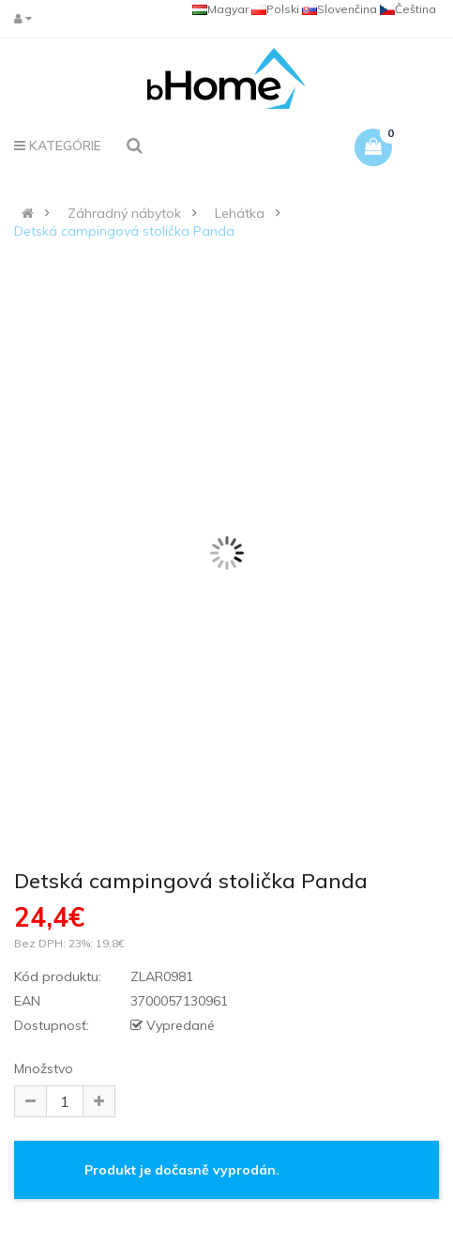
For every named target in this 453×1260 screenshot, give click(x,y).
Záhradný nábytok (124, 213)
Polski (275, 9)
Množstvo (43, 1068)
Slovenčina (339, 9)
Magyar (220, 9)
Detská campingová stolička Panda (124, 231)
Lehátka (239, 213)
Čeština (408, 9)
